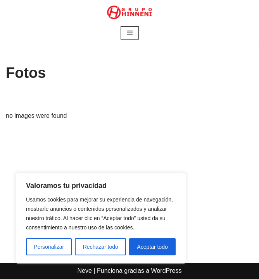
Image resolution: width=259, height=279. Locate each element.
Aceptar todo (152, 247)
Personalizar (49, 247)
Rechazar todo (100, 247)
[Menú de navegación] (130, 33)
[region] (101, 218)
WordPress (166, 270)
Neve (85, 270)
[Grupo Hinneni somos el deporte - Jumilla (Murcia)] (129, 12)
